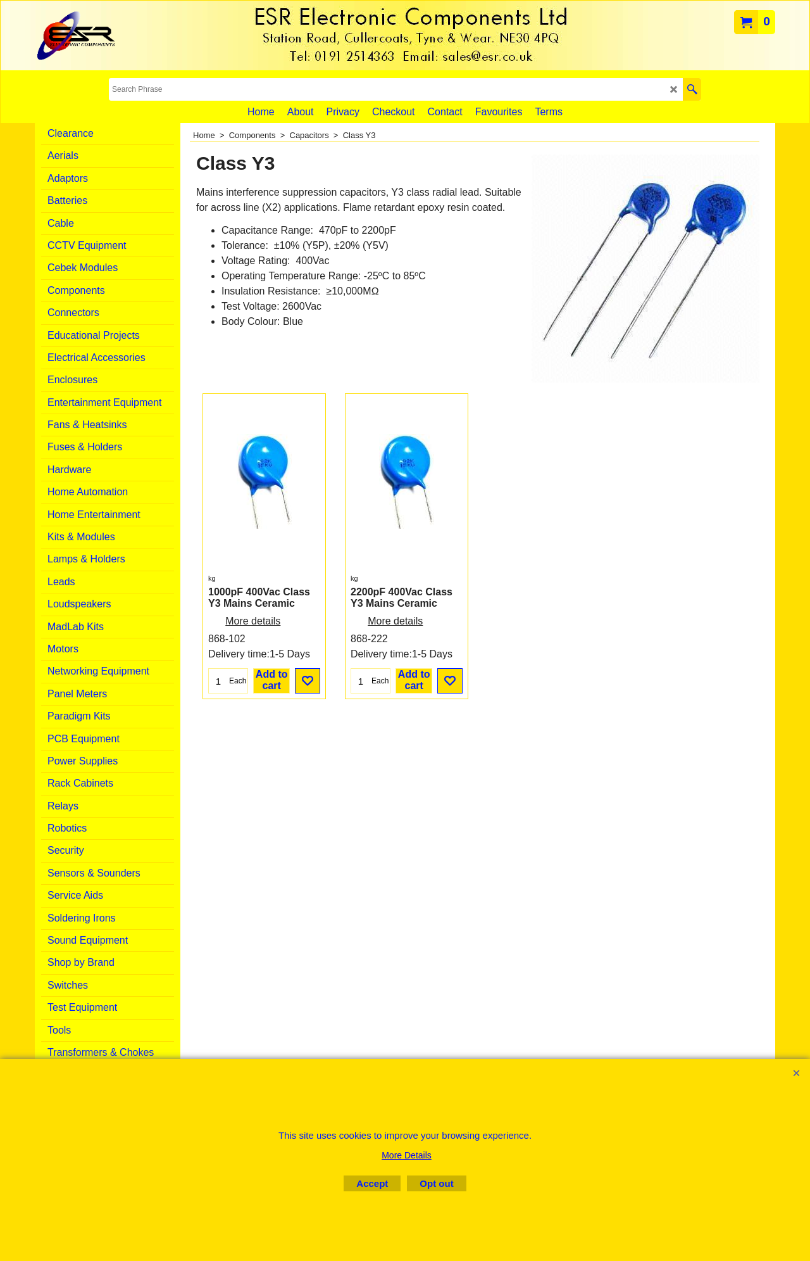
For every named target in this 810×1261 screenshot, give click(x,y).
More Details (407, 1155)
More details (252, 621)
